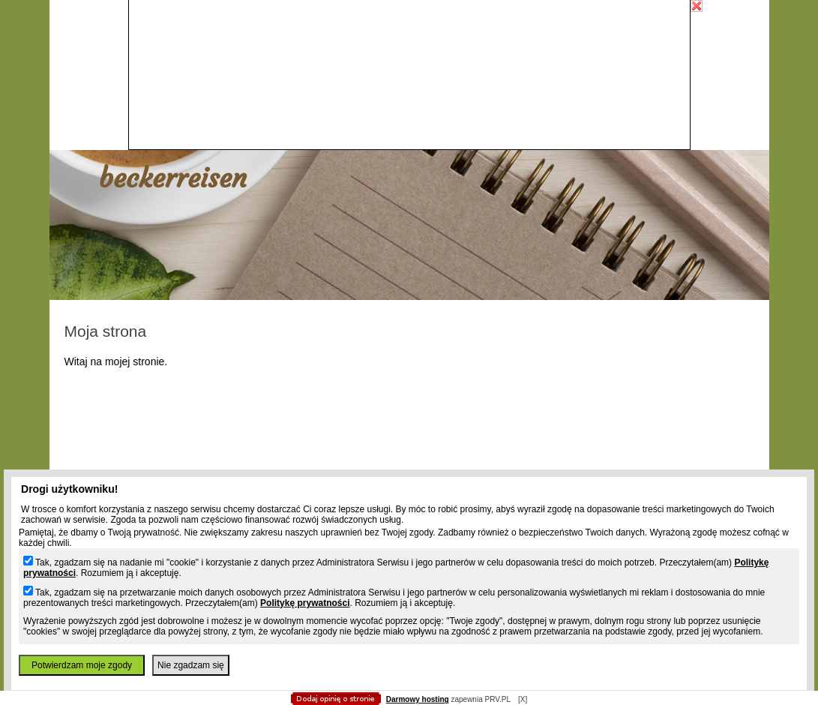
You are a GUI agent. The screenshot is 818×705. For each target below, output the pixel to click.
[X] (522, 699)
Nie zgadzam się (190, 665)
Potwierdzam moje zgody (81, 665)
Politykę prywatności (304, 603)
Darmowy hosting (417, 699)
